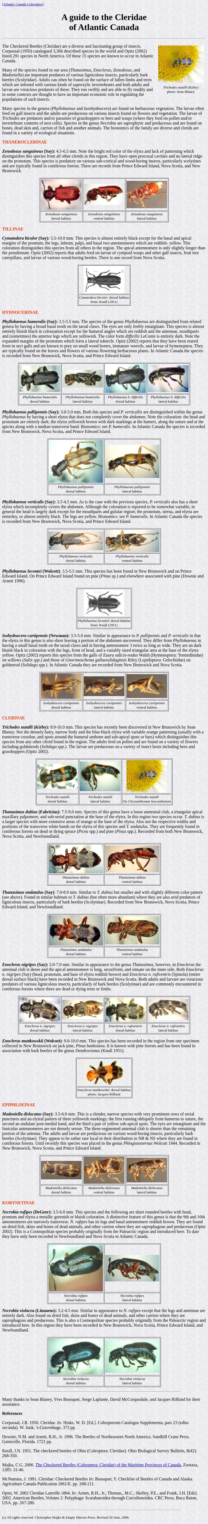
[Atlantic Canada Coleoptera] (23, 4)
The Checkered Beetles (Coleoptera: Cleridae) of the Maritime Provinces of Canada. (108, 1465)
